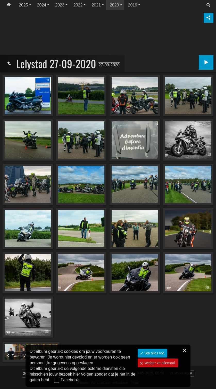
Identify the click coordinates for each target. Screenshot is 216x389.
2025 (23, 5)
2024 (41, 5)
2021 (96, 5)
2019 (132, 5)
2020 (114, 5)
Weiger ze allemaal (159, 363)
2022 (78, 5)
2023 (59, 5)
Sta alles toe (153, 353)
